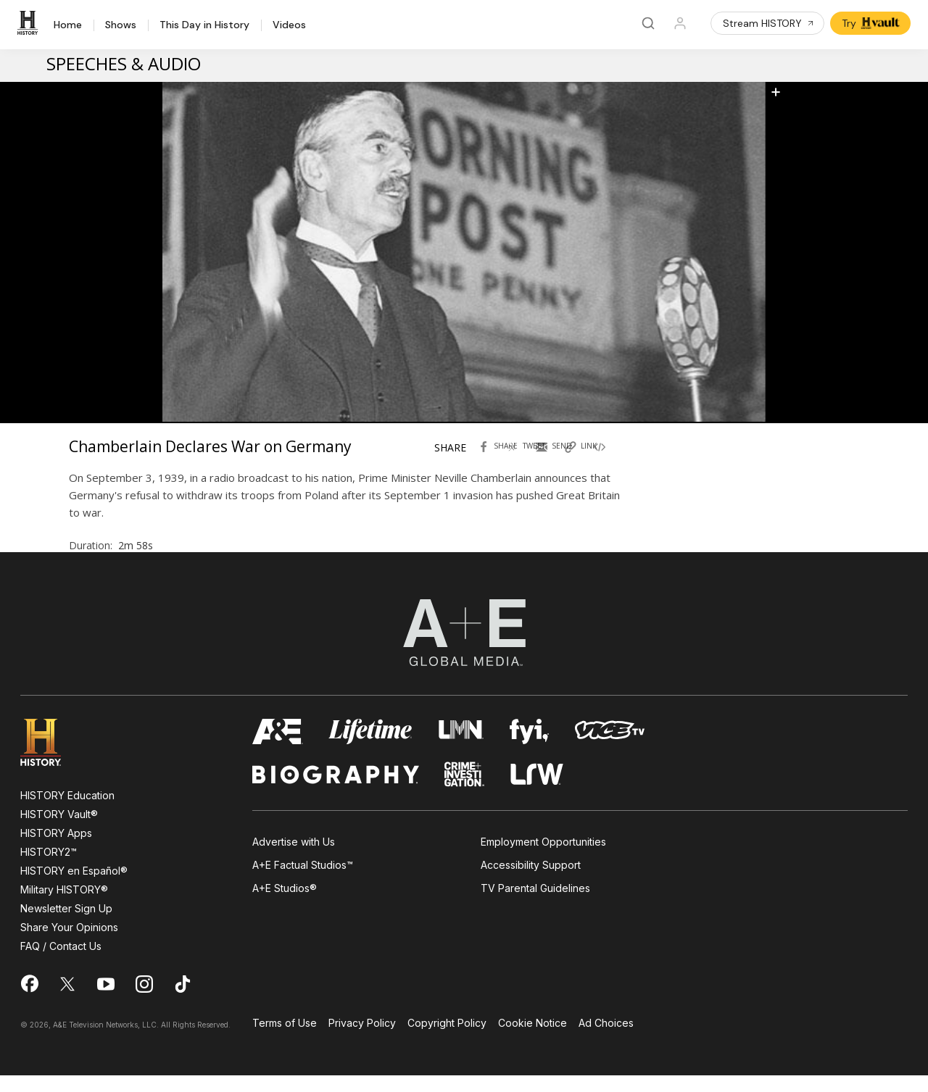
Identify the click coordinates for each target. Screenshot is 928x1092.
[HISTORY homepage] (51, 759)
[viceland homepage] (610, 748)
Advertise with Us (293, 858)
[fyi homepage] (529, 748)
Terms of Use (284, 1040)
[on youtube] (106, 1000)
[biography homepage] (335, 791)
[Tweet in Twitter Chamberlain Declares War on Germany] (529, 460)
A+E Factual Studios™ (302, 882)
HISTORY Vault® (59, 831)
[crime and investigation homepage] (464, 791)
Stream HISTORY (769, 23)
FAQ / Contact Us (61, 962)
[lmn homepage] (461, 748)
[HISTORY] (29, 23)
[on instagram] (144, 1000)
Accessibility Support (531, 882)
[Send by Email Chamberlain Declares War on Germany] (558, 460)
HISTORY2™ (48, 868)
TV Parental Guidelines (535, 905)
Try (872, 23)
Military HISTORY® (64, 906)
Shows (120, 25)
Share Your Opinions (69, 944)
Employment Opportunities (543, 858)
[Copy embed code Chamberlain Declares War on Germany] (616, 460)
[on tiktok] (182, 1000)
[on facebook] (29, 1000)
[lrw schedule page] (536, 791)
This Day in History (204, 25)
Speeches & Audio (123, 63)
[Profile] (680, 23)
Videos (289, 25)
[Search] (648, 23)
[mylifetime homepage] (370, 748)
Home (68, 25)
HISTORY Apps (56, 849)
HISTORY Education (67, 812)
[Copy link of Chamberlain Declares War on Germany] (587, 460)
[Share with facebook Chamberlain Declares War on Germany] (500, 460)
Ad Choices (606, 1040)
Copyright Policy (446, 1040)
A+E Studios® (284, 905)
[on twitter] (67, 1000)
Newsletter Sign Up (66, 925)
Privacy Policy (362, 1040)
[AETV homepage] (277, 748)
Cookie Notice (532, 1040)
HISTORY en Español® (74, 887)
